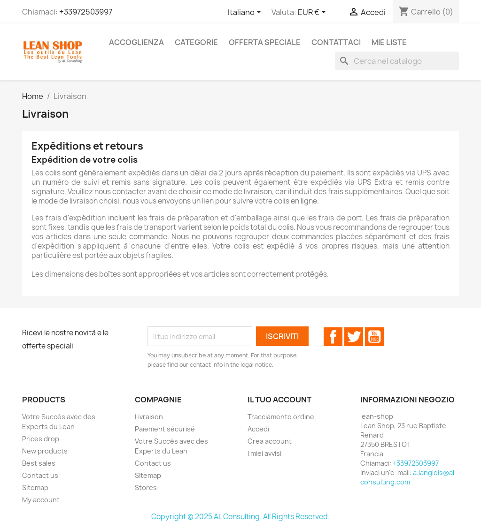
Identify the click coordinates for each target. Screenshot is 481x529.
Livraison (149, 416)
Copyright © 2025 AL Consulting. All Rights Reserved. (240, 516)
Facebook (333, 336)
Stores (146, 487)
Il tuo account (279, 399)
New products (45, 450)
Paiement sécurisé (165, 428)
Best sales (38, 463)
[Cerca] (397, 61)
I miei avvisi (264, 453)
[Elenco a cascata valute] (313, 12)
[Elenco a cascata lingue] (246, 12)
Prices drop (40, 438)
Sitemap (35, 487)
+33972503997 (85, 12)
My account (41, 499)
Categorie (196, 42)
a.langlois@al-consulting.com (408, 477)
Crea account (270, 441)
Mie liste (389, 42)
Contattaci (336, 42)
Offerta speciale (265, 42)
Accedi (258, 428)
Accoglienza (136, 42)
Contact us (40, 475)
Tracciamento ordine (281, 416)
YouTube (374, 336)
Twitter (353, 336)
